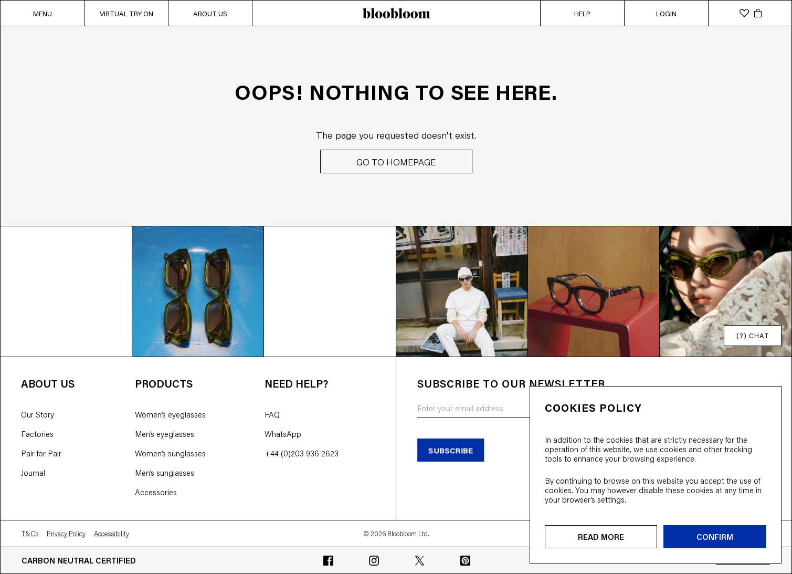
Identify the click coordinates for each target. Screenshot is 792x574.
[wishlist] (744, 13)
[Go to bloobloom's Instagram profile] (373, 560)
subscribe (450, 450)
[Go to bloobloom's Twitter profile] (419, 560)
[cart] (758, 13)
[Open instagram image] (66, 291)
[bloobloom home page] (396, 13)
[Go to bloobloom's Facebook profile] (328, 560)
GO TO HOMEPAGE (396, 162)
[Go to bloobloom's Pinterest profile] (465, 560)
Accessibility (111, 533)
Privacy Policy (66, 533)
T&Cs (30, 533)
